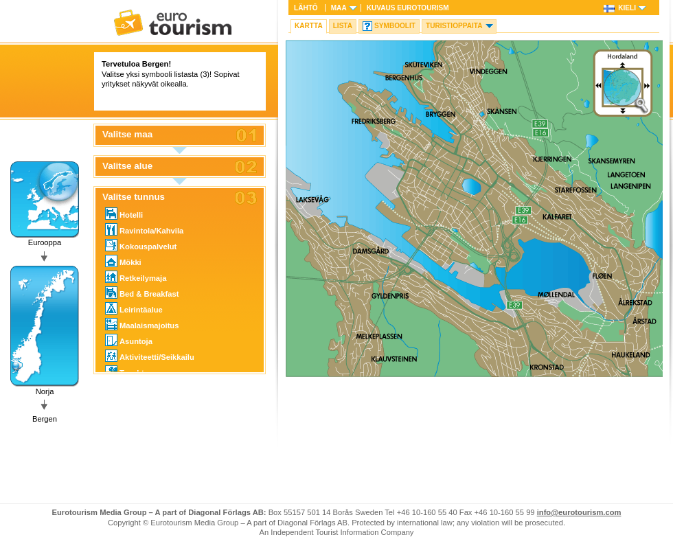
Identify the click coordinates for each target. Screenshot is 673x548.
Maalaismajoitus (142, 324)
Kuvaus (408, 8)
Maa (339, 8)
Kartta (309, 26)
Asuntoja (128, 340)
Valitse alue (127, 166)
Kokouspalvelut (140, 245)
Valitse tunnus (133, 197)
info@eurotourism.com (579, 512)
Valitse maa (127, 134)
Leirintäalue (134, 308)
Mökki (123, 261)
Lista (342, 26)
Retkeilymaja (135, 277)
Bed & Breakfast (142, 292)
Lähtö (306, 8)
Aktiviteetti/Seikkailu (149, 356)
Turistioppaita (454, 26)
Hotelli (124, 213)
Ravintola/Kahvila (144, 229)
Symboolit (394, 26)
